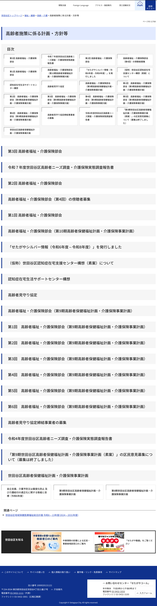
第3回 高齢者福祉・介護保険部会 (35, 150)
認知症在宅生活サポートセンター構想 (39, 278)
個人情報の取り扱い (60, 571)
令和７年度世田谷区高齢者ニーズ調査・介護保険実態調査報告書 (61, 166)
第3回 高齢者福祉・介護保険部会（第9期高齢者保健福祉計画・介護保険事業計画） (77, 358)
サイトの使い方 (37, 571)
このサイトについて (13, 571)
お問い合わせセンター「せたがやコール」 (128, 582)
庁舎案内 (58, 588)
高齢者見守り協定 (22, 294)
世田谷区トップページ (11, 15)
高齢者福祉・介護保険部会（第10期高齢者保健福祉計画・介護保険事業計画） (72, 230)
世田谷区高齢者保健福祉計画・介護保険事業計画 (48, 475)
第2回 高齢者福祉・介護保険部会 (35, 182)
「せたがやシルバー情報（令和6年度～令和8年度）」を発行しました (65, 246)
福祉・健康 (29, 15)
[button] (60, 5)
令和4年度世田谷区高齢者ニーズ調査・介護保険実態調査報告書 (60, 438)
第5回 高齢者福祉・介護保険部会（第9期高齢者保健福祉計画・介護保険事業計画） (77, 390)
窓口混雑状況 (124, 5)
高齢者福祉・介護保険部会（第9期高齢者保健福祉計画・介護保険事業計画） (71, 310)
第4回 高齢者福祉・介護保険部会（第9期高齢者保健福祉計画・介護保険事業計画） (77, 374)
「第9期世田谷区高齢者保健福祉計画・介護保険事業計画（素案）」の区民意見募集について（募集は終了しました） (80, 456)
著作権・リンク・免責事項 (89, 571)
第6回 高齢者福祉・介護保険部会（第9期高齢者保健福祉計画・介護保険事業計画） (77, 406)
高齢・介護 (42, 15)
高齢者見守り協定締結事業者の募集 (37, 422)
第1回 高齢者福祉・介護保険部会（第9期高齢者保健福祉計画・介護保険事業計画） (77, 326)
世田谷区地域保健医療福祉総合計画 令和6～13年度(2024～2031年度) (41, 514)
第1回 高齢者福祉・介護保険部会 (35, 214)
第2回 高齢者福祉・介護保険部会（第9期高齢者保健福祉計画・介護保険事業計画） (77, 342)
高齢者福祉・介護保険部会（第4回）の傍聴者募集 (49, 198)
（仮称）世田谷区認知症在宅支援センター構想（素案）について (61, 262)
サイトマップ (115, 571)
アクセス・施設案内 (103, 5)
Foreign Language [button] (81, 5)
